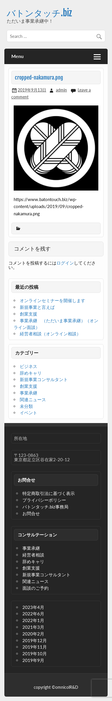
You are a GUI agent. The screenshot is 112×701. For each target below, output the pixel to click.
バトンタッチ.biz (39, 13)
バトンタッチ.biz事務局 (45, 506)
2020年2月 (33, 633)
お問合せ (31, 513)
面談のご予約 (35, 588)
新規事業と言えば (37, 307)
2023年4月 (33, 607)
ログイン (65, 262)
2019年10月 (34, 653)
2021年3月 (33, 627)
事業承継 (28, 392)
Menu (17, 56)
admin (61, 89)
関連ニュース (33, 399)
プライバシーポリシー (44, 500)
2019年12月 (34, 640)
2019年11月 (34, 646)
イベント (28, 412)
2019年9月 (33, 660)
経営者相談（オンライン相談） (50, 333)
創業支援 (28, 313)
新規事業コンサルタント (44, 379)
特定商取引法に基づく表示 (48, 493)
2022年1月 (33, 620)
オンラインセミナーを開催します (52, 300)
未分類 (26, 406)
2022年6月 (33, 613)
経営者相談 (33, 554)
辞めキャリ (31, 373)
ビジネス (28, 366)
